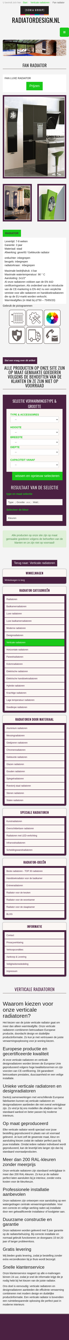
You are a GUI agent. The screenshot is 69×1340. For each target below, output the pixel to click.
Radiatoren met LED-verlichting (21, 835)
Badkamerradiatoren (16, 606)
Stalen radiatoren (14, 800)
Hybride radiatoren (15, 685)
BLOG (9, 914)
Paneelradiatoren (14, 657)
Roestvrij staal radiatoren (18, 786)
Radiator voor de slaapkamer (20, 907)
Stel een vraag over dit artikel (20, 360)
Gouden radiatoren (15, 771)
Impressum (11, 971)
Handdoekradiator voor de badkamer (24, 878)
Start (25, 2)
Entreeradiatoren (14, 885)
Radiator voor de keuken (18, 892)
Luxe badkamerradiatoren (19, 621)
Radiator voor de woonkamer (20, 900)
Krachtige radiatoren (16, 693)
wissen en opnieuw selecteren (37, 476)
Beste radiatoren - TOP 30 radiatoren (24, 871)
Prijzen (34, 86)
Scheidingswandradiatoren (19, 850)
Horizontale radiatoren (17, 649)
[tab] (12, 233)
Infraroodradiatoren (15, 843)
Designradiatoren (14, 635)
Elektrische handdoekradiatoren (22, 678)
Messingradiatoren (15, 735)
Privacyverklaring (14, 942)
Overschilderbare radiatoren (20, 828)
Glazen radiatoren (15, 764)
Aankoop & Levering (16, 957)
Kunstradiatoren (14, 821)
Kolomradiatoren (14, 664)
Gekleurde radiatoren (16, 757)
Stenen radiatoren (15, 793)
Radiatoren (11, 599)
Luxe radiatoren (14, 613)
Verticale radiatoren (40, 2)
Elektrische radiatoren (17, 671)
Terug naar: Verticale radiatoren (34, 563)
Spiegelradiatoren (15, 778)
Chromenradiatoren (15, 750)
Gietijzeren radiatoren (17, 742)
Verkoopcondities (14, 949)
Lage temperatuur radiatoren (20, 700)
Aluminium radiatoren (16, 728)
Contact (10, 935)
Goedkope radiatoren (16, 707)
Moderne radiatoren (16, 628)
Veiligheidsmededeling (17, 964)
